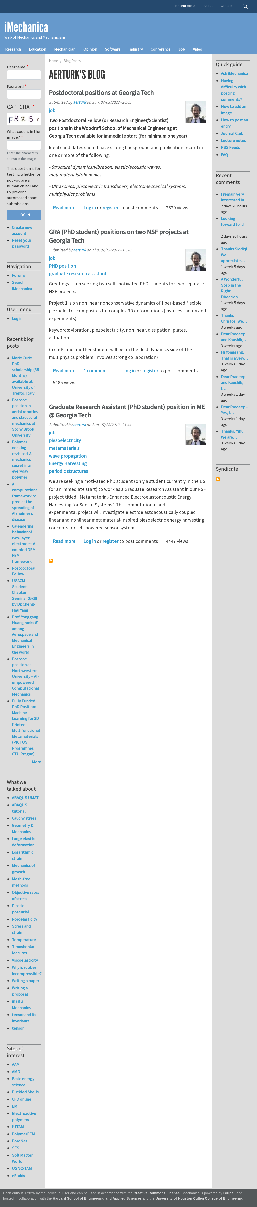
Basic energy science (23, 1082)
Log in (89, 208)
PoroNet (19, 1141)
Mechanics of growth (23, 868)
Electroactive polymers (24, 1116)
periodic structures (68, 471)
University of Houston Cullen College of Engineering (199, 1198)
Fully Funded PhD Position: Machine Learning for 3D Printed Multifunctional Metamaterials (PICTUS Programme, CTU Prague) (26, 727)
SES (15, 1148)
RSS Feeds (230, 147)
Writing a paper (25, 980)
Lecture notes (233, 140)
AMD (16, 1071)
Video (197, 49)
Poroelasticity (24, 919)
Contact (226, 5)
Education (37, 49)
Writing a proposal (20, 991)
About (208, 5)
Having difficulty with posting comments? (233, 90)
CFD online (21, 1099)
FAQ (224, 154)
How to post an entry (234, 123)
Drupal (229, 1193)
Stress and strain (21, 929)
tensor (18, 1028)
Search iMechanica (22, 285)
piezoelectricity (65, 440)
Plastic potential (20, 909)
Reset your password (21, 243)
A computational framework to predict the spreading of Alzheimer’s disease (25, 501)
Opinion (90, 49)
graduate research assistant (78, 274)
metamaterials (64, 448)
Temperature (24, 939)
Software (112, 49)
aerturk (79, 102)
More (36, 762)
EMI (15, 1106)
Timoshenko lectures (23, 950)
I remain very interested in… (234, 197)
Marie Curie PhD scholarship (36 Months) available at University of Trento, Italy (25, 375)
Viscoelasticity (25, 960)
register (110, 208)
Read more (64, 208)
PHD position (62, 266)
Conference (160, 49)
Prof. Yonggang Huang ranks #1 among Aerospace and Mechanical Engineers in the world (25, 634)
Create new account (22, 230)
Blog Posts (72, 60)
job (52, 110)
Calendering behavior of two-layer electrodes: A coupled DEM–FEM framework (25, 543)
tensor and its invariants (24, 1018)
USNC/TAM (22, 1168)
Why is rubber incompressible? (26, 970)
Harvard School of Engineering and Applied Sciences (97, 1198)
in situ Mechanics (21, 1004)
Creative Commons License (157, 1193)
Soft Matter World (22, 1158)
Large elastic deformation (23, 842)
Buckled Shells (25, 1092)
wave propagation (68, 456)
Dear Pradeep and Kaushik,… (234, 337)
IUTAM (18, 1126)
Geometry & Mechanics (22, 828)
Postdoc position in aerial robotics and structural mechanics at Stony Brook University (25, 417)
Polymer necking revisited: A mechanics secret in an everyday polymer (22, 459)
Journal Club (232, 133)
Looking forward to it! (232, 224)
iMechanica (26, 27)
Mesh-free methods (21, 882)
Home (53, 60)
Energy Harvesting (68, 463)
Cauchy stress (24, 818)
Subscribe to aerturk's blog (51, 561)
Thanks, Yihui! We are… (233, 434)
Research (13, 49)
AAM (16, 1064)
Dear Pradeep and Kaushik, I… (233, 382)
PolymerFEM (23, 1134)
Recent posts (185, 5)
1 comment (95, 371)
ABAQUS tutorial (19, 808)
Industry (135, 49)
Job (181, 49)
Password (15, 86)
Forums (18, 275)
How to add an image (233, 109)
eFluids (18, 1175)
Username (16, 67)
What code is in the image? (23, 134)
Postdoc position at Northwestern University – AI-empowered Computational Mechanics (25, 676)
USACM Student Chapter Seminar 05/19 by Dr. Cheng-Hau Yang (24, 595)
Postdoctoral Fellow (23, 571)
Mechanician (64, 49)
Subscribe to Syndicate (218, 479)
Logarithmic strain (22, 855)
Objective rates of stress (25, 895)
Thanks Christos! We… (234, 318)
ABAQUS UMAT (25, 797)
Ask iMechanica (234, 73)
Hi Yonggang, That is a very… (234, 355)
